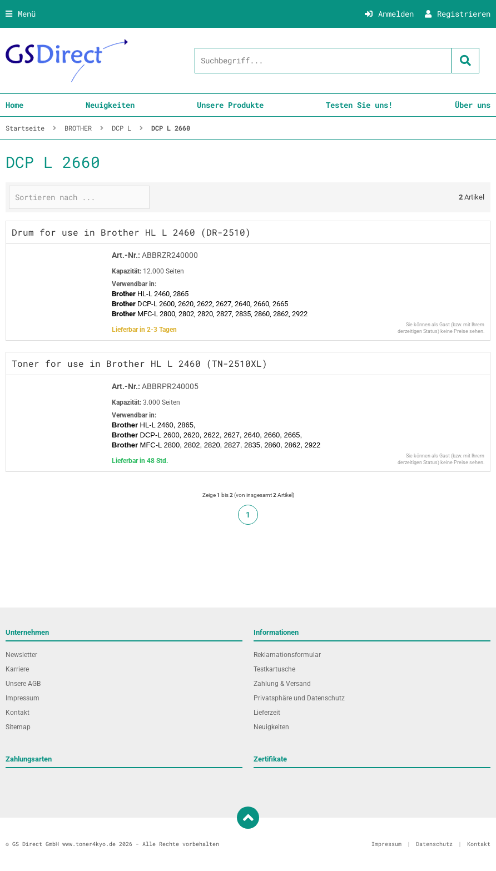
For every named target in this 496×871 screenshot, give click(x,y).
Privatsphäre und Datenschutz (299, 698)
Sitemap (18, 727)
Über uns (472, 104)
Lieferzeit (267, 712)
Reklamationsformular (287, 655)
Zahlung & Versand (282, 684)
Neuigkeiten (110, 104)
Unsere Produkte (230, 104)
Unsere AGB (23, 684)
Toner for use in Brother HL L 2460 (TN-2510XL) (139, 363)
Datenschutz (434, 844)
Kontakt (17, 712)
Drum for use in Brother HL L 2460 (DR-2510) (131, 232)
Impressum (22, 698)
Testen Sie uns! (359, 104)
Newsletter (21, 655)
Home (14, 104)
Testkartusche (274, 669)
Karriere (17, 669)
